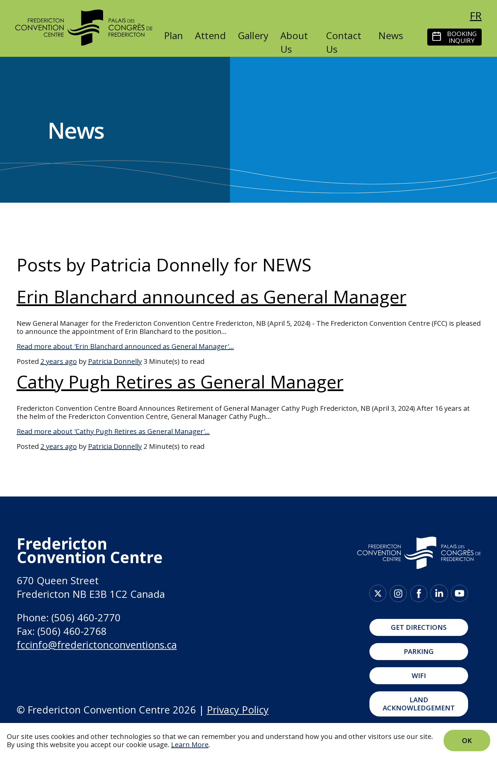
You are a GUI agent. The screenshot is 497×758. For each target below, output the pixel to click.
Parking (419, 651)
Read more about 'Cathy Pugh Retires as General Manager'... (113, 431)
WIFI (419, 675)
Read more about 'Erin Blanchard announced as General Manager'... (125, 346)
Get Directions (419, 627)
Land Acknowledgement (419, 703)
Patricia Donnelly (115, 361)
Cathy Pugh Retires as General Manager (180, 381)
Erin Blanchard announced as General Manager (212, 296)
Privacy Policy (238, 709)
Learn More (190, 744)
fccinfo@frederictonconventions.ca (97, 644)
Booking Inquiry (462, 37)
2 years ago (58, 361)
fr (476, 15)
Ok (467, 740)
